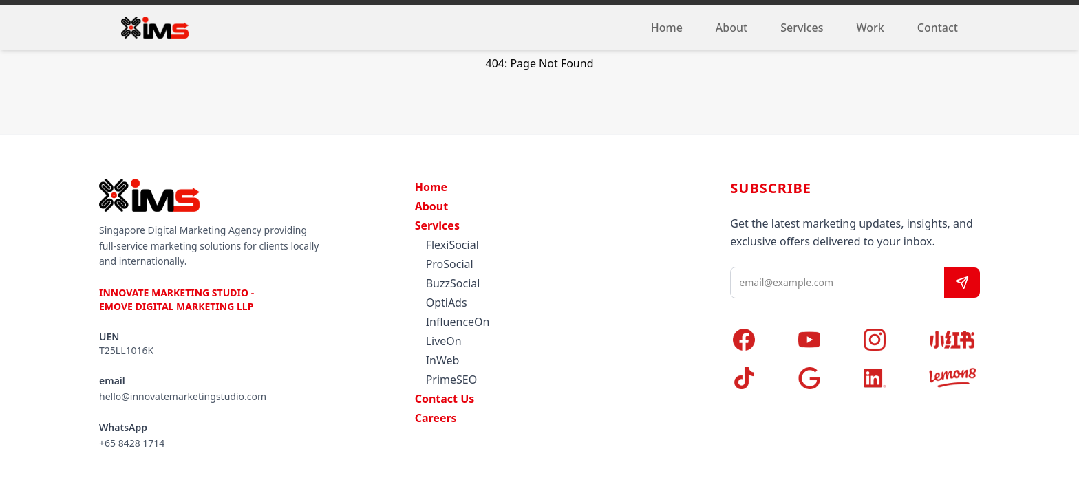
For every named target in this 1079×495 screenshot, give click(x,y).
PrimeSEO (452, 379)
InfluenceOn (458, 321)
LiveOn (444, 341)
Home (667, 27)
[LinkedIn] (888, 378)
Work (870, 27)
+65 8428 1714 (131, 443)
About (731, 27)
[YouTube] (822, 339)
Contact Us (445, 398)
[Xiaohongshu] (953, 339)
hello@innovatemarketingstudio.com (182, 396)
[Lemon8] (953, 378)
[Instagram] (888, 339)
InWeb (443, 360)
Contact (937, 27)
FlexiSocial (452, 244)
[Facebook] (757, 339)
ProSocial (449, 264)
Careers (436, 418)
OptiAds (446, 302)
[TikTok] (757, 378)
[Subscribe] (962, 282)
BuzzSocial (453, 283)
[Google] (822, 378)
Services (801, 27)
